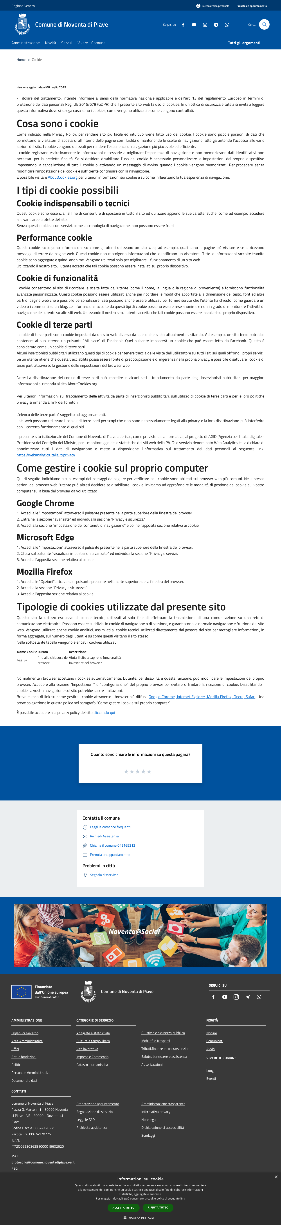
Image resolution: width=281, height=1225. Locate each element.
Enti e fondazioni (23, 1056)
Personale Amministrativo (30, 1072)
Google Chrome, (163, 697)
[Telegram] (214, 24)
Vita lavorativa (87, 1048)
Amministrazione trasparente (163, 1103)
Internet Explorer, (192, 697)
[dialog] (140, 1198)
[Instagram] (203, 24)
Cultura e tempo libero (93, 1041)
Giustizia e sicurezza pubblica (163, 1032)
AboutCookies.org (62, 177)
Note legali (149, 1119)
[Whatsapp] (225, 24)
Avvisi (210, 1048)
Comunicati (214, 1041)
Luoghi (211, 1070)
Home (21, 59)
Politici (16, 1064)
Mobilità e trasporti (155, 1040)
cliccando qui (104, 712)
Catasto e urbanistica (92, 1064)
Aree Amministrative (27, 1041)
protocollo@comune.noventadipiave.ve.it (43, 1162)
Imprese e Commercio (92, 1056)
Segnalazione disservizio (94, 1111)
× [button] (276, 1177)
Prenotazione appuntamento (97, 1103)
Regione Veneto (23, 5)
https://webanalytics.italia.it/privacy (46, 455)
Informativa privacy (155, 1111)
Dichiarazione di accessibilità (162, 1127)
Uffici (15, 1048)
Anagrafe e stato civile (93, 1033)
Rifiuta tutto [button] (158, 1207)
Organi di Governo (24, 1033)
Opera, (240, 697)
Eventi (211, 1078)
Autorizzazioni (152, 1064)
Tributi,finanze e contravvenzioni (165, 1048)
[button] (140, 1217)
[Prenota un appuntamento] (252, 6)
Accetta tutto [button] (124, 1208)
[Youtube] (192, 24)
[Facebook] (181, 24)
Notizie (211, 1033)
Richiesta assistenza (91, 1127)
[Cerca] (264, 24)
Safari (250, 697)
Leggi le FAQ (85, 1119)
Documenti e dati (24, 1080)
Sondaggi (148, 1135)
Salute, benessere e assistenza (164, 1056)
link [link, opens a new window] (182, 1198)
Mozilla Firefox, (220, 697)
